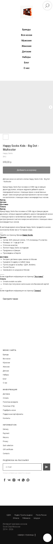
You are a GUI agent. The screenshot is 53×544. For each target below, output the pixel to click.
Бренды (6, 355)
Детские (26, 51)
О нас (27, 68)
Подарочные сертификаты (13, 414)
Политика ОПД (8, 406)
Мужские (26, 40)
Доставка (6, 394)
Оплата (5, 398)
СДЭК (9, 515)
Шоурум (37, 518)
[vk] (9, 480)
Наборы (26, 57)
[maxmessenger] (28, 480)
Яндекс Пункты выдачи (23, 515)
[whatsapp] (23, 480)
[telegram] (18, 480)
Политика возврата (10, 402)
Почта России (41, 515)
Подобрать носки (9, 410)
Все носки (26, 35)
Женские (26, 46)
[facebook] (4, 480)
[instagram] (14, 480)
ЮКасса (16, 518)
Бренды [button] (26, 29)
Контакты (6, 418)
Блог (26, 62)
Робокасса (26, 518)
